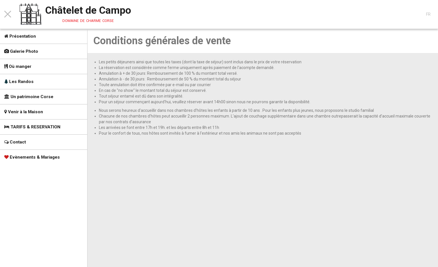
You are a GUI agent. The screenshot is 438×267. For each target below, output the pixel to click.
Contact (15, 142)
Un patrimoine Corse (28, 96)
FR (428, 14)
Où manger (17, 66)
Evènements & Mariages (32, 157)
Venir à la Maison (23, 111)
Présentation (20, 36)
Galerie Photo (21, 51)
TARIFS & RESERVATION (32, 127)
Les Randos (19, 81)
